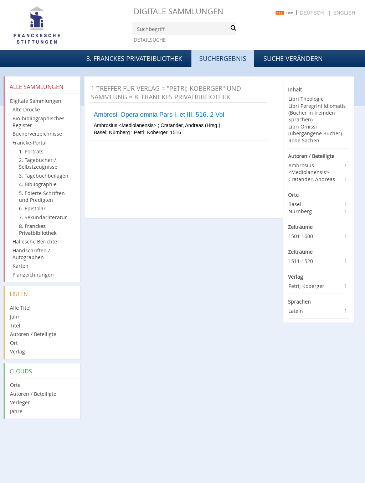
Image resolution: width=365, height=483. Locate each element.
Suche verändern (293, 58)
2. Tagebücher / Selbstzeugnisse (38, 163)
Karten (20, 265)
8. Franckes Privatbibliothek (134, 58)
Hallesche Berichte (34, 241)
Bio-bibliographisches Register (38, 121)
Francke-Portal (29, 142)
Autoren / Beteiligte (33, 334)
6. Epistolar (32, 208)
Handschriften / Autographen (31, 254)
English (344, 13)
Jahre (16, 411)
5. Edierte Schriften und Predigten (42, 196)
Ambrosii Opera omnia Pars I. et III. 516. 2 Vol (159, 114)
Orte (15, 385)
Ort (14, 343)
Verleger (20, 402)
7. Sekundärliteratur (43, 217)
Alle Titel (20, 307)
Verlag (17, 351)
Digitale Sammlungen (178, 11)
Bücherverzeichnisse (37, 133)
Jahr (15, 316)
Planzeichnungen (33, 274)
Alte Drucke (26, 109)
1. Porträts (31, 151)
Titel (15, 325)
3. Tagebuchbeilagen (43, 175)
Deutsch (312, 13)
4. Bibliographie (38, 184)
